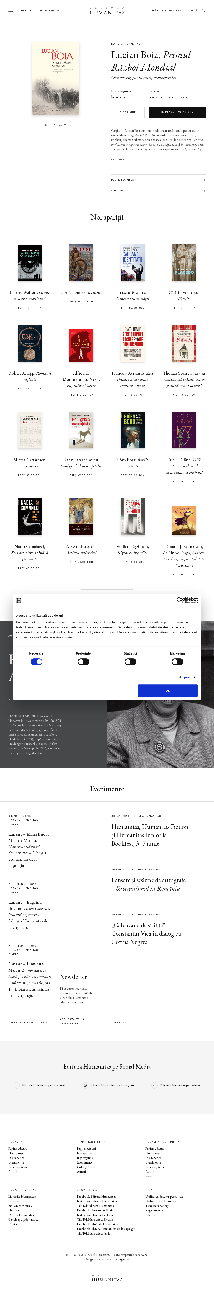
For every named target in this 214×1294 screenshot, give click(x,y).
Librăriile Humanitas (165, 10)
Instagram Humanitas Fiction (96, 1215)
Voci (148, 1176)
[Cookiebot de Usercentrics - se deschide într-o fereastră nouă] (179, 600)
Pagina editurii (17, 1148)
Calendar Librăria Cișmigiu (29, 1022)
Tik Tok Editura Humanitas (95, 1206)
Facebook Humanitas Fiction (96, 1210)
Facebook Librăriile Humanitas (97, 1224)
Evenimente (16, 1162)
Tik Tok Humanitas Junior (94, 1233)
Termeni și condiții (157, 1206)
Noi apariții (15, 1153)
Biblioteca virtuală (20, 1206)
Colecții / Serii (17, 1167)
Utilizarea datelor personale (164, 1196)
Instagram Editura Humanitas (97, 1201)
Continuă (118, 159)
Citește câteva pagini (56, 125)
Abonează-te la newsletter (72, 1021)
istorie (155, 91)
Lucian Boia (134, 54)
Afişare (184, 677)
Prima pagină (49, 10)
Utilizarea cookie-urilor (161, 1201)
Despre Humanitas (21, 1215)
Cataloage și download (23, 1219)
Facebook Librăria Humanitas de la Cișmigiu (106, 1229)
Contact (14, 1224)
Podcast (13, 1201)
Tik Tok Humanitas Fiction (95, 1219)
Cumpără (177, 112)
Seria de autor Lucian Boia (170, 97)
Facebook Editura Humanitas (96, 1196)
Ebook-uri (15, 1210)
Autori (12, 1171)
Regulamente (154, 1210)
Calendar (118, 1022)
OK (168, 690)
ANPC (150, 1215)
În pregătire (16, 1158)
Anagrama (123, 1259)
